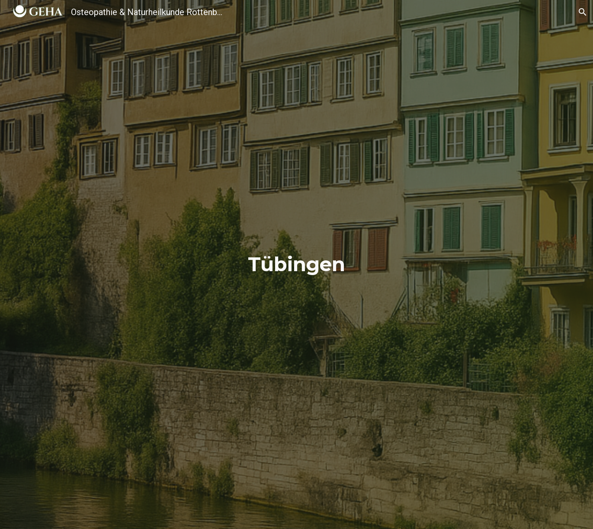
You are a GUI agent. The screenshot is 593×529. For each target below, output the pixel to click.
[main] (296, 264)
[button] (582, 12)
